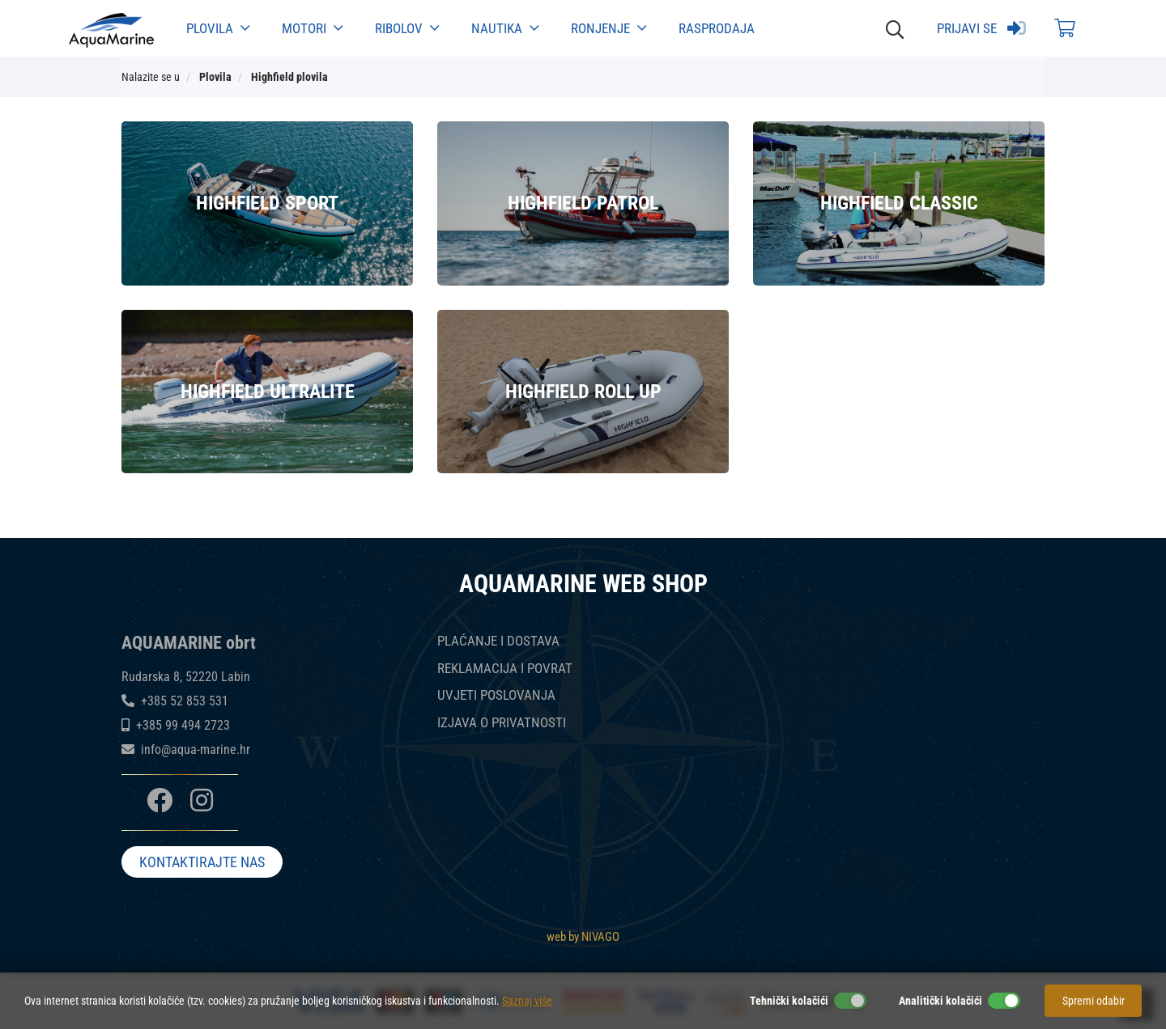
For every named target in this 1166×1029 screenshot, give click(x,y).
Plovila (217, 28)
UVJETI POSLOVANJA (496, 695)
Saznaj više (527, 1000)
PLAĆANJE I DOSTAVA (498, 641)
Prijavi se (981, 28)
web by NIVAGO (583, 936)
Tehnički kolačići (789, 1000)
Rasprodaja (717, 28)
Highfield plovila (289, 76)
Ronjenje (608, 28)
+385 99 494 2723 (183, 725)
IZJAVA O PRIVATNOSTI (501, 722)
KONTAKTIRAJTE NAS (202, 862)
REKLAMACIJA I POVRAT (504, 668)
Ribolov (407, 28)
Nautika (504, 28)
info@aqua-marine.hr (195, 749)
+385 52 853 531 (184, 701)
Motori (312, 28)
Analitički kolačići (940, 1000)
